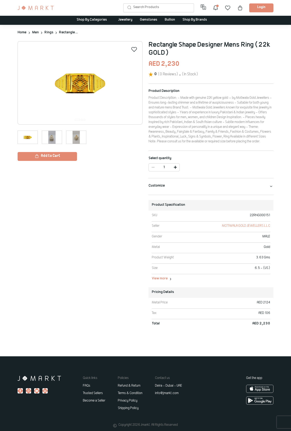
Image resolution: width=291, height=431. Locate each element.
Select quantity (160, 158)
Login (261, 7)
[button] (77, 119)
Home (22, 32)
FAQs (86, 385)
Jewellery (125, 19)
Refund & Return (129, 385)
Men (35, 32)
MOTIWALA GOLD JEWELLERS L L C (246, 225)
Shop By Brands (194, 19)
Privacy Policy (127, 400)
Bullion (170, 19)
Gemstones (148, 19)
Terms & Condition (130, 392)
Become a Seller (94, 400)
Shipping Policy (128, 407)
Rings (48, 32)
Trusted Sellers (93, 392)
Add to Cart (47, 155)
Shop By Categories (92, 19)
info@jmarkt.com (167, 392)
